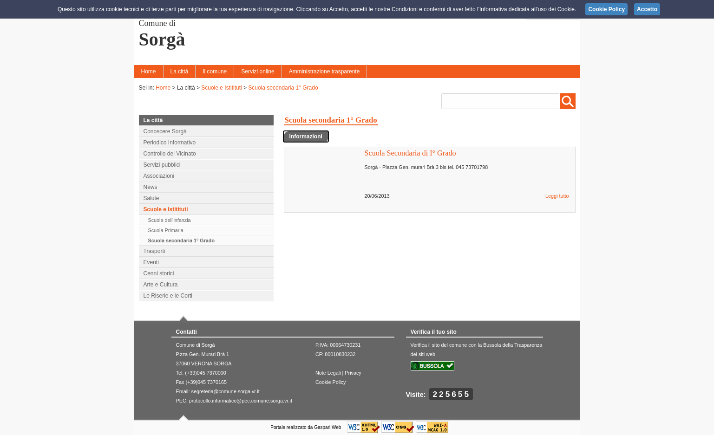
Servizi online (257, 71)
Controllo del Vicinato (170, 153)
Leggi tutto (557, 196)
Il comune (215, 71)
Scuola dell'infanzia (169, 220)
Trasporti (154, 251)
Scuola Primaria (165, 230)
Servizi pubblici (162, 165)
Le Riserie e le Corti (168, 295)
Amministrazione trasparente (324, 71)
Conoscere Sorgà (165, 131)
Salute (151, 198)
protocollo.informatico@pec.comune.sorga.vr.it (240, 400)
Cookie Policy (330, 382)
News (150, 187)
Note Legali (328, 373)
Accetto (647, 9)
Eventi (151, 262)
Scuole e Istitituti (221, 87)
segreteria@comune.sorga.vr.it (225, 391)
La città (179, 71)
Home (148, 71)
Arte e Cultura (161, 284)
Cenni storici (159, 273)
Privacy (353, 373)
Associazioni (159, 176)
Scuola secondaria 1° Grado (283, 87)
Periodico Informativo (170, 142)
